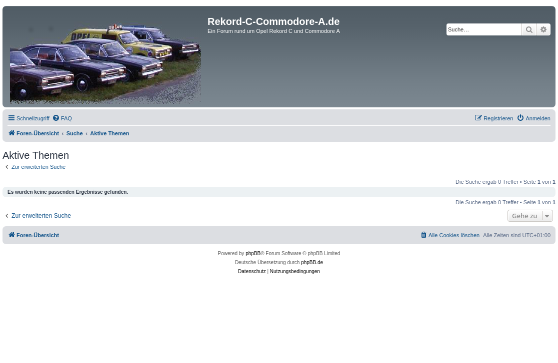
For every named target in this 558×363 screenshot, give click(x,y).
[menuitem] (62, 118)
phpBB (253, 253)
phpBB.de (312, 262)
